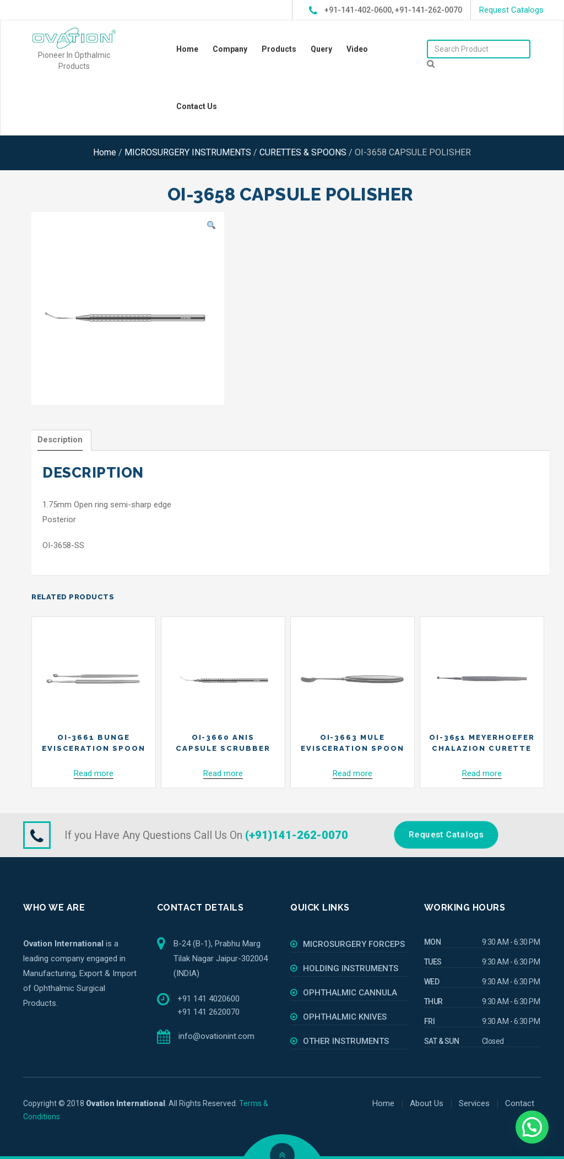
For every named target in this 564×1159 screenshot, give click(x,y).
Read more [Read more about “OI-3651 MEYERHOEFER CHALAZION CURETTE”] (482, 773)
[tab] (60, 440)
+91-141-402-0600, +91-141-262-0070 (385, 11)
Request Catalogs (511, 10)
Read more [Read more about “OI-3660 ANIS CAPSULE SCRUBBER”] (223, 773)
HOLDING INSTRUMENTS (350, 968)
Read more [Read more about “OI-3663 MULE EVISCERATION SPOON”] (352, 773)
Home (187, 49)
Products (279, 49)
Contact (519, 1103)
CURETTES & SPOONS (302, 152)
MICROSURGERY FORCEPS (354, 944)
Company (230, 49)
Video (357, 49)
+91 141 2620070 (208, 1012)
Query (321, 49)
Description (60, 440)
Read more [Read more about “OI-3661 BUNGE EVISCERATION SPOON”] (93, 773)
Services (474, 1103)
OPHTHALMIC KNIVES (345, 1017)
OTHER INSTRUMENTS (346, 1041)
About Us (426, 1103)
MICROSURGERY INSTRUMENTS (187, 152)
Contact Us (196, 106)
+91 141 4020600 (208, 999)
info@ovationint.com (216, 1036)
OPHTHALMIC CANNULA (350, 993)
